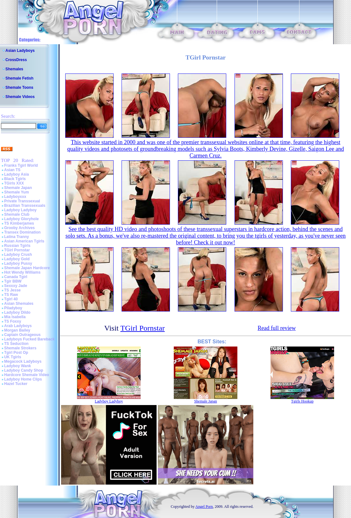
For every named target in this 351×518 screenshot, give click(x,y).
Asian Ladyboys (20, 50)
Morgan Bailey (17, 330)
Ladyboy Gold (17, 259)
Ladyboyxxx (15, 196)
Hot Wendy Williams (22, 272)
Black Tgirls (15, 179)
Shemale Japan (18, 188)
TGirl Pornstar (17, 250)
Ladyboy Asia (16, 174)
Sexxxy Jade (15, 286)
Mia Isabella (14, 317)
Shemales (14, 69)
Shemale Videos (20, 96)
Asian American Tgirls (24, 241)
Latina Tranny (16, 236)
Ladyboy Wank (17, 366)
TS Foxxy (12, 321)
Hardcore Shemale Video (26, 375)
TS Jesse (12, 290)
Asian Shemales (18, 303)
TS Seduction (16, 343)
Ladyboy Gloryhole (21, 219)
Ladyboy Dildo (17, 312)
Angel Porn (204, 506)
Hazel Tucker (15, 384)
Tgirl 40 (11, 299)
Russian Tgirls (17, 245)
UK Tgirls (12, 357)
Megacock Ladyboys (22, 361)
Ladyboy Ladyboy (20, 210)
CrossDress (16, 60)
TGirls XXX (14, 183)
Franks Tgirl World (21, 165)
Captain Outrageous (22, 334)
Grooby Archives (19, 228)
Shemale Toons (19, 87)
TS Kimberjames (19, 223)
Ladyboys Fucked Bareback (29, 339)
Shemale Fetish (19, 78)
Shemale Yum (16, 192)
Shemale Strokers (20, 348)
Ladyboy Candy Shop (23, 370)
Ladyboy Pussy (18, 263)
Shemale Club (16, 214)
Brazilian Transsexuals (24, 205)
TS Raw (11, 294)
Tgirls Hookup (302, 401)
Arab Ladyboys (18, 326)
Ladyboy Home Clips (23, 379)
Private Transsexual (22, 201)
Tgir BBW (13, 281)
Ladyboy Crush (18, 254)
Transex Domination (22, 232)
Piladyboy (13, 308)
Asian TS (12, 170)
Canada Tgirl (15, 277)
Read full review (276, 328)
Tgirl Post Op (16, 352)
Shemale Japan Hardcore (27, 268)
